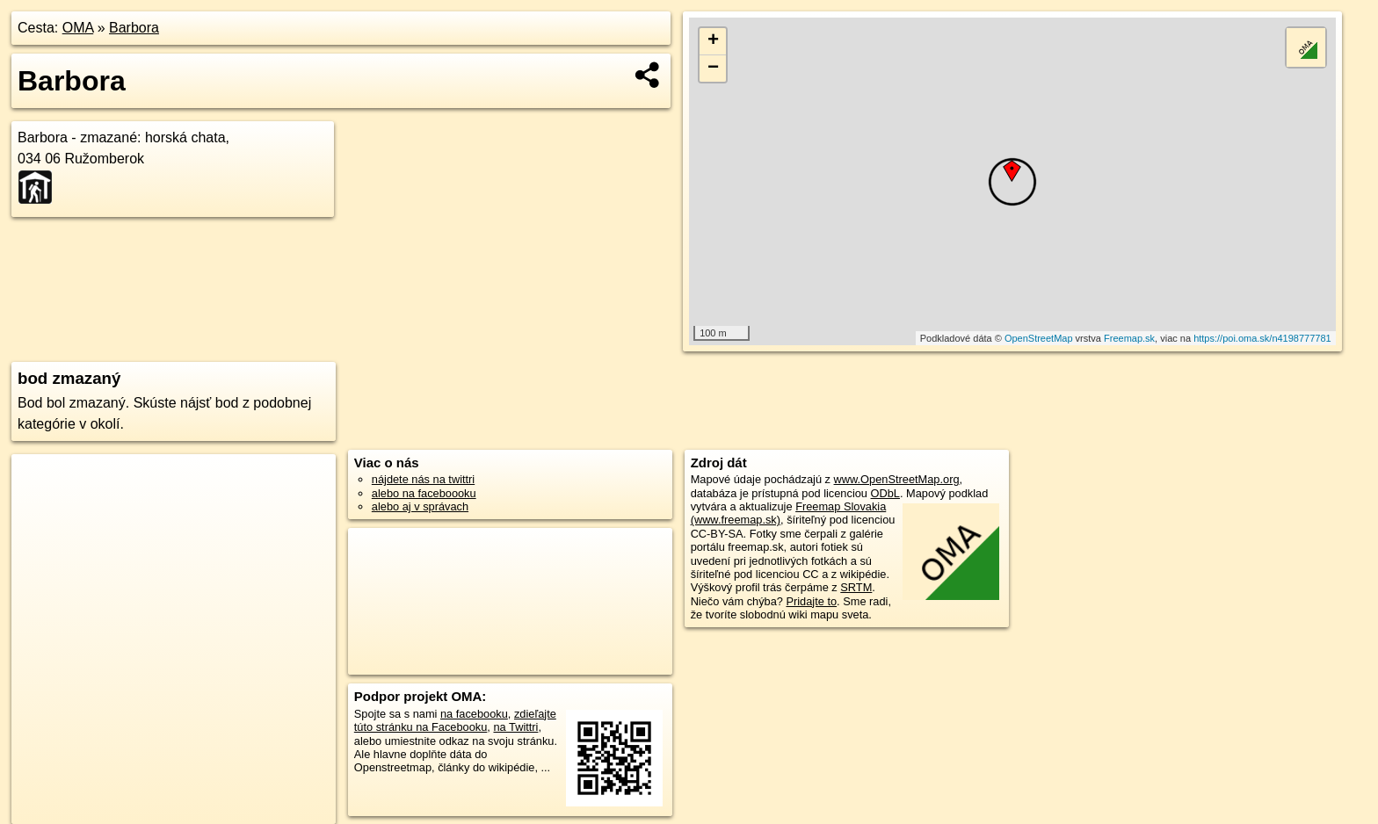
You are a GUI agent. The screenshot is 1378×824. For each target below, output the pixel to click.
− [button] (713, 68)
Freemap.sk (1129, 338)
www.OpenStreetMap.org (897, 479)
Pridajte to (811, 601)
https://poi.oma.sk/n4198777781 (1262, 338)
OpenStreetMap (1038, 338)
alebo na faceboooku (424, 493)
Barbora (134, 27)
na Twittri (515, 727)
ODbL (885, 493)
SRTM (856, 587)
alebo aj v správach (420, 506)
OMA (78, 27)
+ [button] (713, 41)
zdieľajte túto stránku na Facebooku (455, 720)
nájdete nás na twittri (423, 479)
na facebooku (474, 713)
